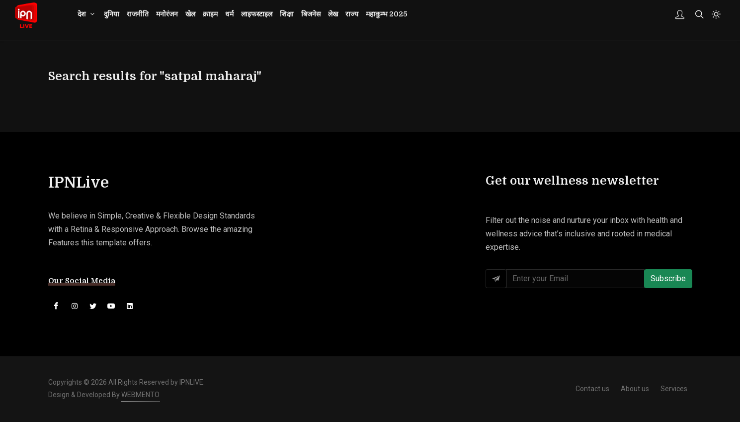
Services (673, 389)
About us (635, 389)
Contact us (592, 389)
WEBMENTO (140, 395)
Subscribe (668, 279)
